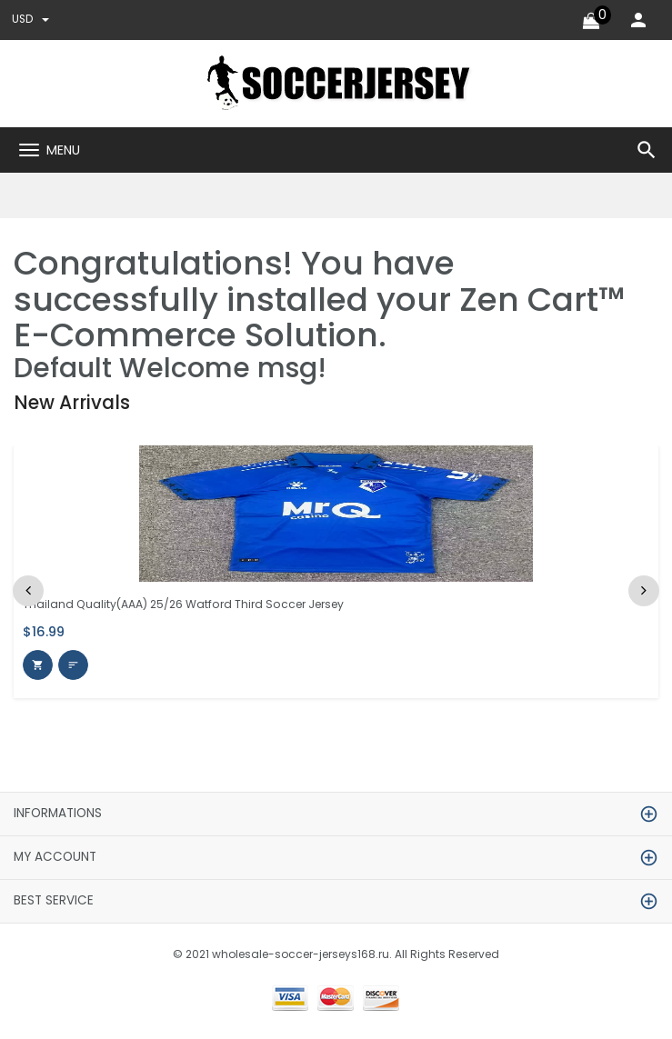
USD (32, 19)
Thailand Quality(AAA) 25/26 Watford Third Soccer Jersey (194, 604)
